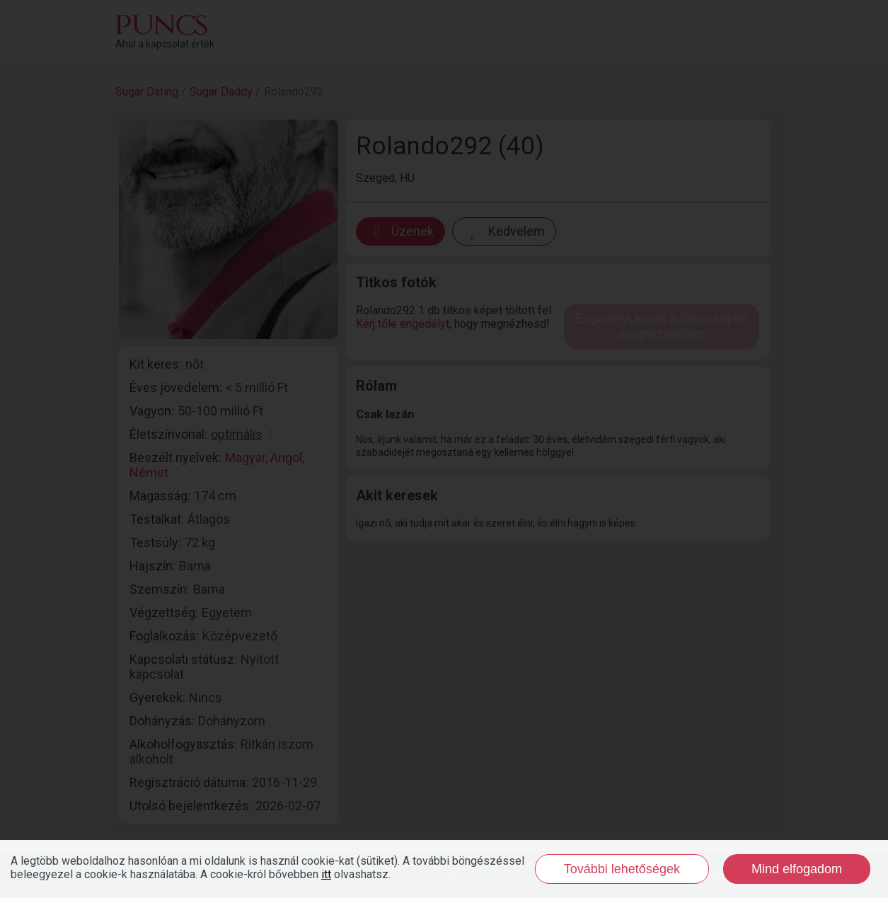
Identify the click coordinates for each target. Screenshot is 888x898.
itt (326, 874)
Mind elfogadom (796, 869)
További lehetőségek (622, 869)
